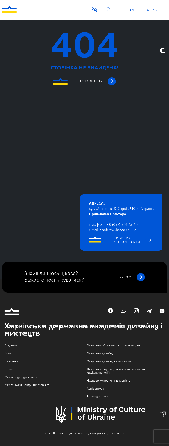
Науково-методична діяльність (108, 380)
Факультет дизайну (100, 353)
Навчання (11, 361)
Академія (10, 345)
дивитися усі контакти (126, 240)
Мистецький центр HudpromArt (26, 385)
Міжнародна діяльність (20, 377)
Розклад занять (97, 396)
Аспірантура (95, 388)
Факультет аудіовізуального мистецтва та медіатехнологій (116, 371)
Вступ (8, 353)
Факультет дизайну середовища (109, 361)
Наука (8, 369)
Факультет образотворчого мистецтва (113, 345)
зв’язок (132, 277)
